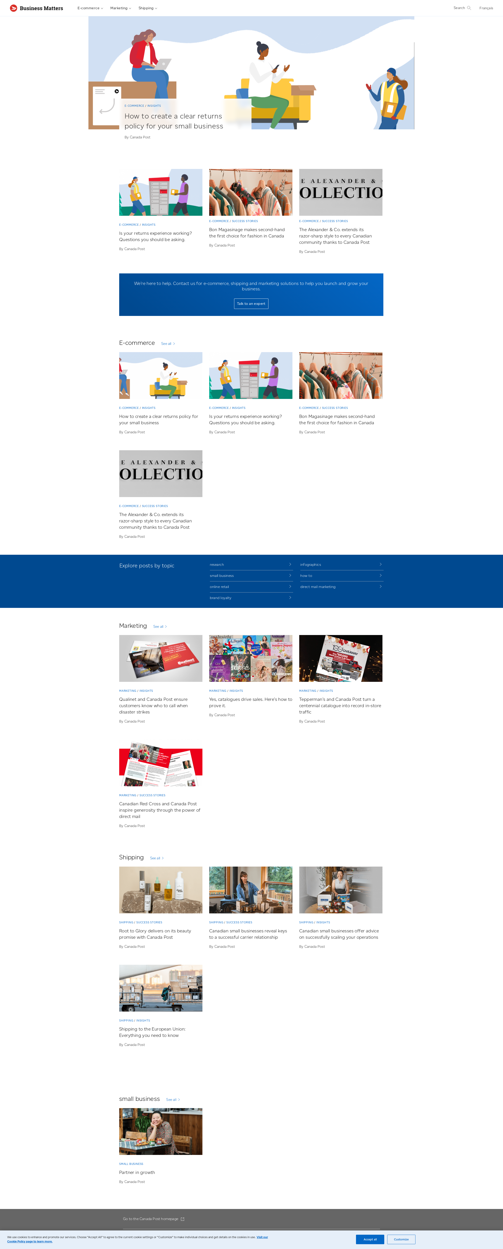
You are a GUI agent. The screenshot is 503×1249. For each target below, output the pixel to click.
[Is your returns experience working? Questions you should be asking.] (160, 193)
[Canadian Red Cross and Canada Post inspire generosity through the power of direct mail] (160, 763)
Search (462, 8)
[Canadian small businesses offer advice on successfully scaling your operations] (340, 891)
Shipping (148, 8)
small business (222, 576)
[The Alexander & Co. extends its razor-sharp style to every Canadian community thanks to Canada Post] (340, 193)
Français (486, 8)
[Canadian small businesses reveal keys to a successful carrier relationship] (250, 891)
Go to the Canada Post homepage (151, 1219)
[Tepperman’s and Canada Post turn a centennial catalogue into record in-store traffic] (340, 659)
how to (306, 576)
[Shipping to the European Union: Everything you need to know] (160, 989)
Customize (401, 1239)
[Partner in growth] (160, 1132)
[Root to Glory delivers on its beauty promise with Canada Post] (160, 891)
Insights (154, 105)
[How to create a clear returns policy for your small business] (180, 126)
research (217, 564)
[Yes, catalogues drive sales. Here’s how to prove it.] (250, 659)
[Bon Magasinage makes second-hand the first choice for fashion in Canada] (250, 193)
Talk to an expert (251, 303)
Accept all (370, 1239)
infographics (310, 564)
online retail (219, 587)
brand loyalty (221, 598)
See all (166, 343)
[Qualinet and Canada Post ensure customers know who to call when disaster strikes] (160, 659)
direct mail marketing (318, 587)
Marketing (120, 8)
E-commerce (90, 8)
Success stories (245, 221)
